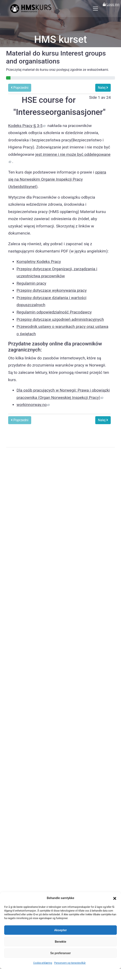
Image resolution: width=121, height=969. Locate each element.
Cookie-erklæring (42, 962)
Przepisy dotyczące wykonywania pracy (52, 290)
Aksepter (60, 930)
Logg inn (113, 4)
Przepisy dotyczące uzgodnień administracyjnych (60, 319)
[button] (115, 898)
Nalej (103, 88)
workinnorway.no (32, 404)
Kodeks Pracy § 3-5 (25, 125)
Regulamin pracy (31, 283)
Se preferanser (60, 953)
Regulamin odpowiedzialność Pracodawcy (54, 312)
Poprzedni (19, 88)
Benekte (60, 942)
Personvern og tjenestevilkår (70, 962)
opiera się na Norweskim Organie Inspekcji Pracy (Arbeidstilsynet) (57, 179)
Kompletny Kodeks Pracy (39, 261)
